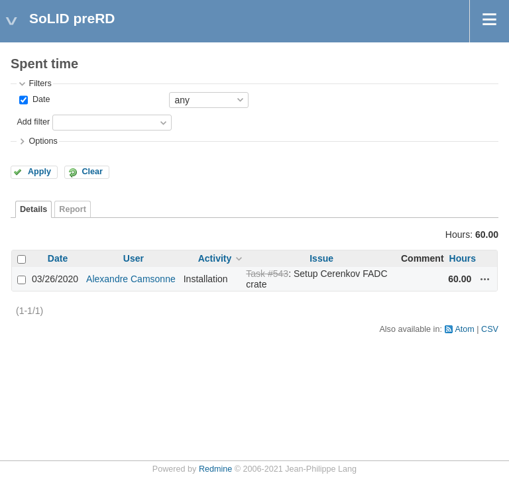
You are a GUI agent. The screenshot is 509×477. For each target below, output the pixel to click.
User (133, 258)
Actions (485, 279)
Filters (39, 83)
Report (72, 209)
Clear (92, 171)
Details (33, 209)
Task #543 (267, 273)
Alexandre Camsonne (131, 279)
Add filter (33, 122)
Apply (39, 171)
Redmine (215, 469)
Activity (215, 258)
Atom (464, 329)
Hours (462, 258)
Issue (321, 258)
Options (42, 141)
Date (40, 99)
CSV (489, 329)
